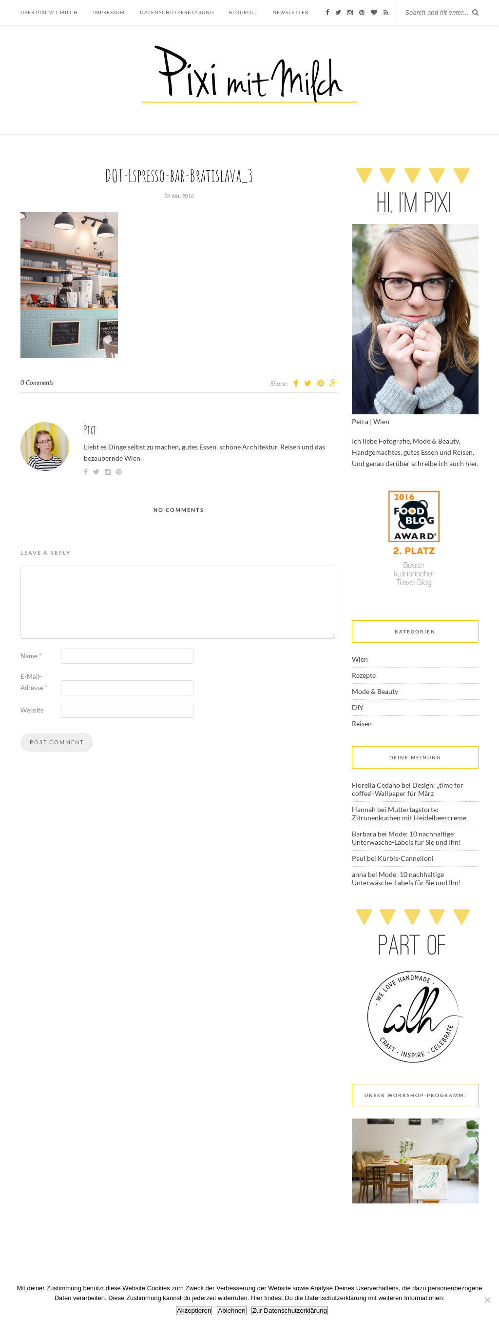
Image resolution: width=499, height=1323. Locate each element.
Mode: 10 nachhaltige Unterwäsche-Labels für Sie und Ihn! (406, 838)
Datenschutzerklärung (177, 12)
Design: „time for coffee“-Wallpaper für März (407, 789)
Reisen (362, 723)
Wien (360, 659)
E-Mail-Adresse (33, 682)
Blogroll (243, 12)
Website (32, 710)
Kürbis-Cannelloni (406, 858)
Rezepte (364, 675)
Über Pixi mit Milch (49, 12)
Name (30, 656)
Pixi (90, 429)
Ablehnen (231, 1310)
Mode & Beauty (375, 691)
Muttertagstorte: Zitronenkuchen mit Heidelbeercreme (409, 813)
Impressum (109, 12)
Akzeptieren (194, 1310)
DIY (358, 707)
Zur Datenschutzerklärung (289, 1310)
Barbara (364, 834)
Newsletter (290, 12)
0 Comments (37, 383)
